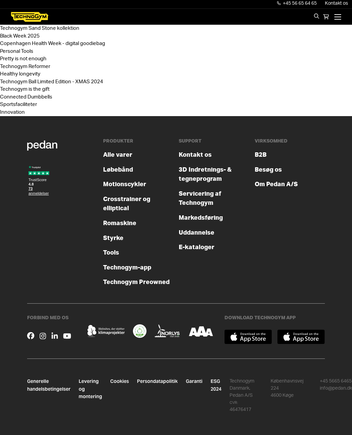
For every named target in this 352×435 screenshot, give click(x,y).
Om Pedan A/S (276, 184)
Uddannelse (196, 233)
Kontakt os (336, 3)
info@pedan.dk (336, 388)
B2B (261, 155)
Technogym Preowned (136, 282)
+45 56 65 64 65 (297, 3)
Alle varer (117, 155)
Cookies (119, 381)
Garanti (194, 381)
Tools (111, 252)
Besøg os (268, 170)
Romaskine (119, 223)
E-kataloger (196, 247)
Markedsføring (201, 218)
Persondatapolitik (157, 381)
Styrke (113, 238)
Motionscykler (124, 184)
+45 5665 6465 (336, 381)
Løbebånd (118, 170)
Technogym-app (127, 267)
